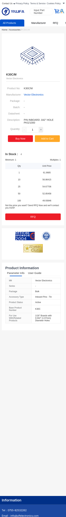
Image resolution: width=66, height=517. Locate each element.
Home (5, 30)
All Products (9, 23)
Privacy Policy (22, 3)
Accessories (15, 30)
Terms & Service (37, 3)
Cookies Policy (54, 3)
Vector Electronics (33, 94)
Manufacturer (38, 23)
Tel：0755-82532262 (14, 510)
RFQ (55, 23)
